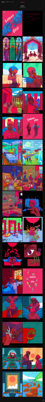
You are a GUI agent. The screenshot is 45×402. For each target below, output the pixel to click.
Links (4, 2)
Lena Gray (22, 2)
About (2, 2)
